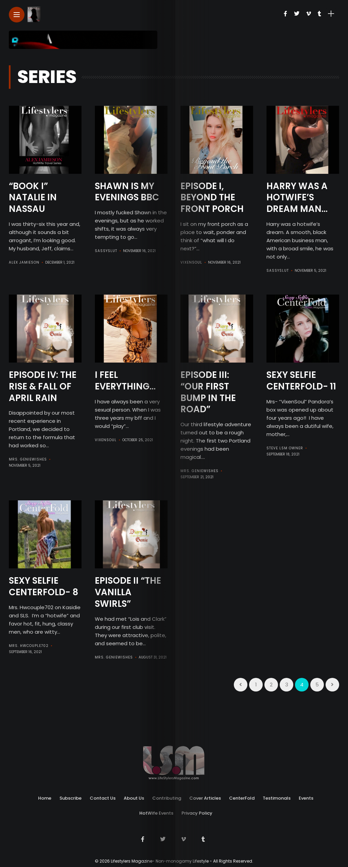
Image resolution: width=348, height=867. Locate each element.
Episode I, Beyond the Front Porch (212, 197)
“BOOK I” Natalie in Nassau (33, 197)
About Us (134, 798)
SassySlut (106, 250)
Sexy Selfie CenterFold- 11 (301, 381)
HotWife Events (156, 813)
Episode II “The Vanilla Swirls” (128, 592)
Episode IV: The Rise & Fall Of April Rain (42, 386)
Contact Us (103, 798)
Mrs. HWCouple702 (29, 645)
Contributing (166, 798)
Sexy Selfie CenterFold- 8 (43, 586)
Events (306, 798)
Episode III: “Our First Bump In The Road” (208, 392)
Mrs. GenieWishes (28, 459)
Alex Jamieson (24, 262)
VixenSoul (191, 262)
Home (44, 798)
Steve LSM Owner (284, 448)
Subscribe (70, 798)
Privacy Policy (196, 813)
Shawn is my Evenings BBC (127, 192)
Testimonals (277, 798)
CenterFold (242, 798)
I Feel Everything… (125, 381)
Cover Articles (205, 798)
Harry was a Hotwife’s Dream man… (297, 197)
